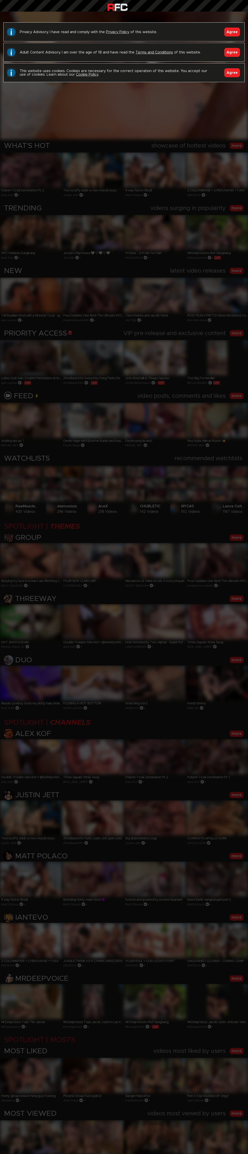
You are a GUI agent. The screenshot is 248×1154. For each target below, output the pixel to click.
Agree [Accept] (232, 32)
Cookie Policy (87, 74)
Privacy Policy (117, 32)
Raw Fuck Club (117, 6)
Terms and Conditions (154, 52)
